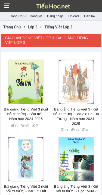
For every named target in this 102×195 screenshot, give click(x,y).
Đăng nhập (55, 16)
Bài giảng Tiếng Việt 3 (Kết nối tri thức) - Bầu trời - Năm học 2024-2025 (26, 114)
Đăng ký (36, 16)
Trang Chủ (16, 16)
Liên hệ (89, 16)
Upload (73, 16)
